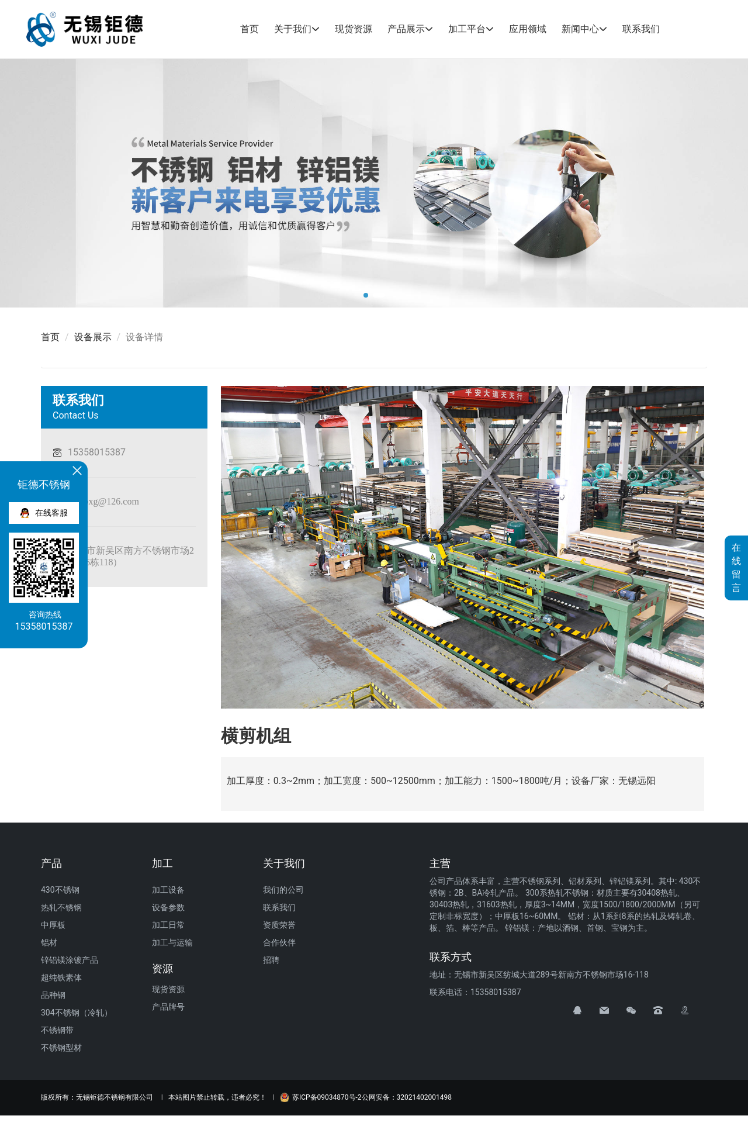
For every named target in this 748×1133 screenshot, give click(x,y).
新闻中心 (580, 28)
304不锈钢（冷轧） (76, 1012)
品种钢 (53, 995)
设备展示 (93, 337)
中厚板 (53, 925)
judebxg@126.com (103, 501)
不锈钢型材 (61, 1047)
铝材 (49, 942)
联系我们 (641, 28)
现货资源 (353, 28)
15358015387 (97, 452)
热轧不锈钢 (61, 907)
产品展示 (406, 28)
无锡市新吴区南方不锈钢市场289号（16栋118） (123, 555)
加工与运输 (172, 942)
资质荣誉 (279, 925)
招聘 (271, 960)
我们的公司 (283, 889)
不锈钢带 (57, 1030)
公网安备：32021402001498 (407, 1097)
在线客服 (44, 513)
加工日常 (168, 925)
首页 (249, 28)
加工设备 (168, 889)
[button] (365, 295)
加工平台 (467, 28)
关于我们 (292, 28)
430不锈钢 (60, 889)
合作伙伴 (279, 942)
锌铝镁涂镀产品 (69, 960)
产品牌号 (168, 1006)
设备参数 (168, 907)
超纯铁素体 (61, 977)
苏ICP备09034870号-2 (321, 1097)
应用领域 (527, 28)
